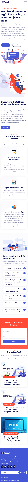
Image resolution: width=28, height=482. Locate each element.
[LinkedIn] (11, 466)
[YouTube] (5, 466)
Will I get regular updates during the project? (15, 274)
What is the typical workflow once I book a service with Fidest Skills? (15, 282)
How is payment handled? (15, 268)
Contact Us (6, 45)
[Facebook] (2, 466)
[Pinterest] (14, 466)
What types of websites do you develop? (15, 297)
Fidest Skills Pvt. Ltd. (6, 142)
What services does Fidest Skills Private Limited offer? (15, 311)
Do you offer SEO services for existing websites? (15, 290)
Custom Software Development (10, 480)
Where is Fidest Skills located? (15, 304)
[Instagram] (8, 466)
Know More (17, 45)
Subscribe (22, 472)
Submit (14, 341)
